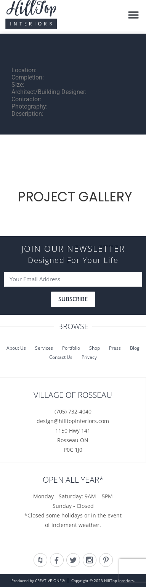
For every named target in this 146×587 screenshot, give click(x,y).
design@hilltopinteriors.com (73, 421)
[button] (133, 12)
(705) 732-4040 (73, 411)
